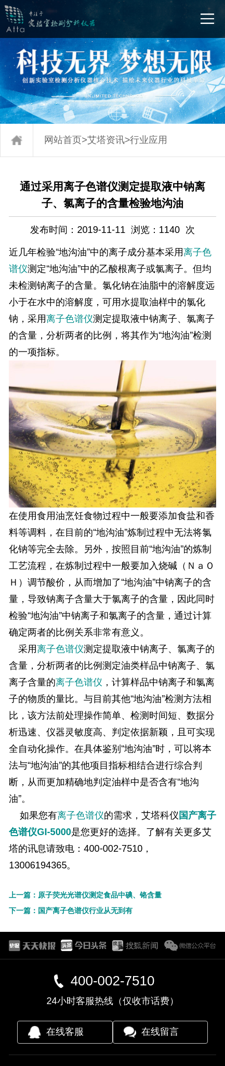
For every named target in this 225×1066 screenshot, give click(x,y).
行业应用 (148, 140)
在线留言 (160, 1031)
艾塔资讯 (106, 140)
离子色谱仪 (69, 319)
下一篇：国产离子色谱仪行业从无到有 (71, 910)
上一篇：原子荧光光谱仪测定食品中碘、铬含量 (85, 895)
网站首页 (63, 140)
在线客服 (65, 1031)
